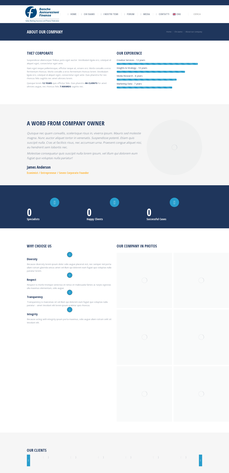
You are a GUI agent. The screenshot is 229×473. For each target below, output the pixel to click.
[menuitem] (72, 9)
